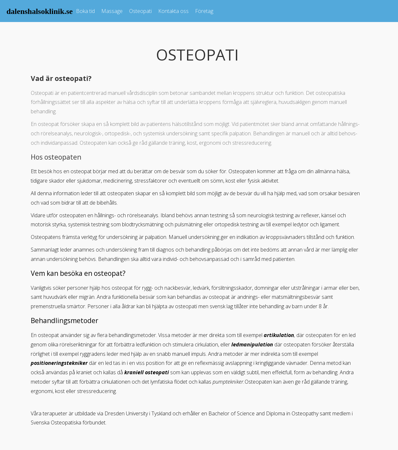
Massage (112, 11)
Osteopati (140, 11)
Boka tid (85, 11)
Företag (204, 11)
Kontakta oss (173, 11)
